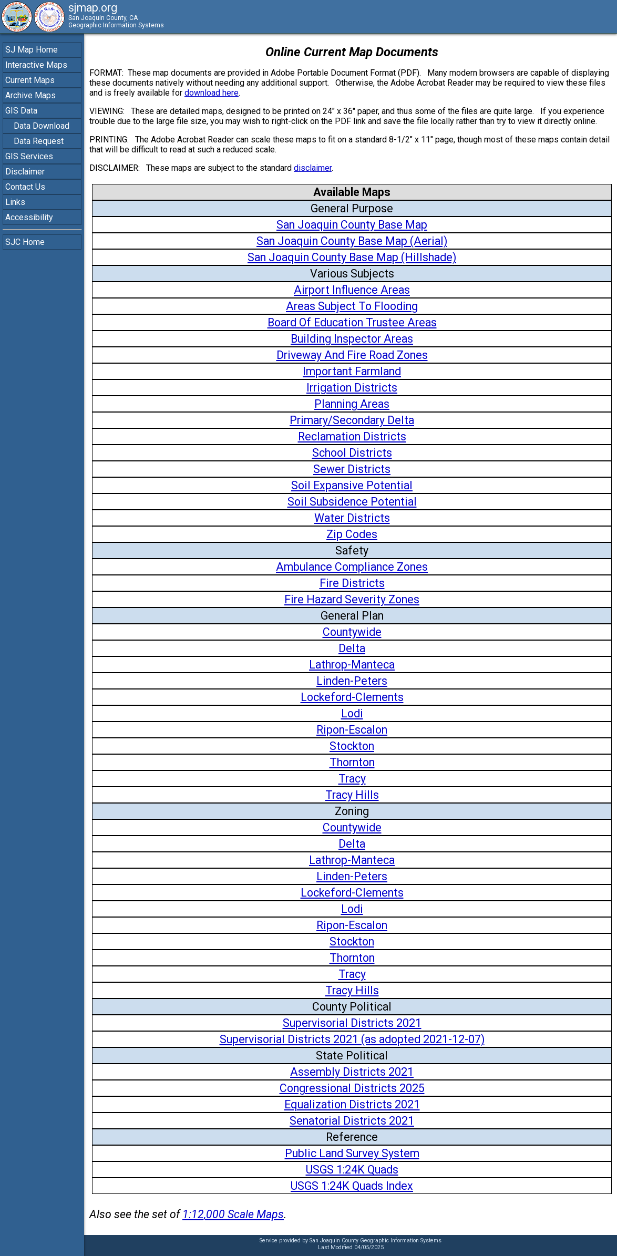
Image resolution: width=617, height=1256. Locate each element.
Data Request (39, 141)
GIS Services (29, 156)
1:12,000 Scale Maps (233, 1214)
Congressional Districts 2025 (352, 1088)
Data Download (41, 126)
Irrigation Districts (351, 387)
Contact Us (25, 187)
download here (211, 93)
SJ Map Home (31, 50)
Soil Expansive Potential (352, 485)
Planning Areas (351, 403)
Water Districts (352, 517)
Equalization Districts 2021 (352, 1104)
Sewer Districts (351, 469)
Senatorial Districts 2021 (352, 1120)
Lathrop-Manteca (352, 664)
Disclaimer (25, 172)
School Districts (352, 452)
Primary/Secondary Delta (352, 420)
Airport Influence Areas (352, 289)
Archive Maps (30, 95)
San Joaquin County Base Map (351, 224)
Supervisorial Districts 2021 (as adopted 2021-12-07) (352, 1039)
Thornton (352, 762)
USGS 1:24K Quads (352, 1169)
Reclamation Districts (352, 436)
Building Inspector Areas (352, 338)
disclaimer (313, 168)
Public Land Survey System (352, 1153)
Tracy (352, 778)
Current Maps (30, 80)
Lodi (352, 713)
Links (15, 202)
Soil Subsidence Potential (352, 501)
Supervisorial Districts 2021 (352, 1022)
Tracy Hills (352, 794)
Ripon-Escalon (351, 729)
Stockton (352, 746)
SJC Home (25, 242)
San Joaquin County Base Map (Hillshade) (352, 257)
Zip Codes (351, 534)
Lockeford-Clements (352, 697)
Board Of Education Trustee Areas (352, 322)
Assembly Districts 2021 (352, 1071)
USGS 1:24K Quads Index (352, 1185)
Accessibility (29, 217)
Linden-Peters (351, 680)
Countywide (352, 632)
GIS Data (21, 111)
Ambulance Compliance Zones (352, 566)
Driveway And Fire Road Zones (352, 355)
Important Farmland (352, 371)
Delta (351, 648)
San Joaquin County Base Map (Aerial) (351, 241)
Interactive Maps (36, 65)
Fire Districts (352, 583)
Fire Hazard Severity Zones (351, 599)
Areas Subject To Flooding (352, 306)
